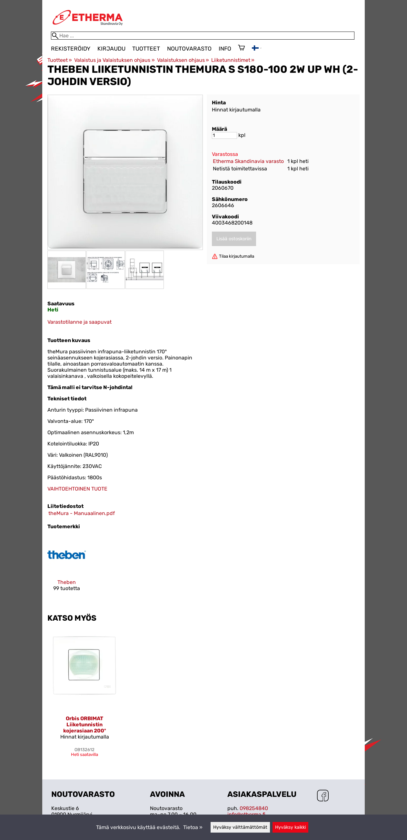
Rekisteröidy (70, 48)
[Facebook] (323, 796)
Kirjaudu (111, 48)
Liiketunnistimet (232, 60)
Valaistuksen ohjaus (183, 60)
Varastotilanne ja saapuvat (79, 322)
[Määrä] (224, 135)
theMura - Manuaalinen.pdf (81, 513)
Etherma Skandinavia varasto (248, 161)
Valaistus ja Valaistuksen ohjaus (114, 60)
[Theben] (66, 569)
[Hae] (202, 36)
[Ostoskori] (241, 48)
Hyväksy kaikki (290, 827)
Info (225, 48)
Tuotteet (146, 48)
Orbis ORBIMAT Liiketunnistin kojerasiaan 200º (84, 724)
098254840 (254, 808)
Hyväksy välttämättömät (240, 827)
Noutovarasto (189, 48)
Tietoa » (193, 827)
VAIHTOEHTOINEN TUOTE (77, 489)
